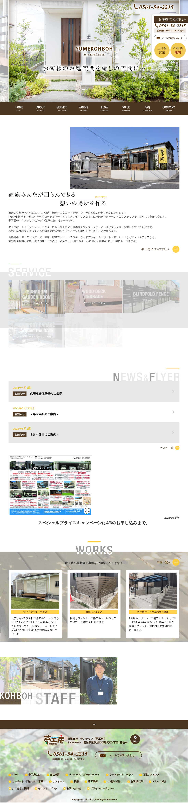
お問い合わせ (74, 788)
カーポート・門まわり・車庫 (27, 781)
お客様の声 (137, 781)
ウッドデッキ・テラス (121, 774)
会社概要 (54, 774)
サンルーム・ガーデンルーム (84, 774)
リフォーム (58, 781)
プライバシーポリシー (102, 788)
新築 (76, 781)
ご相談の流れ (114, 781)
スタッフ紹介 (159, 781)
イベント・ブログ (47, 788)
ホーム (15, 774)
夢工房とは (35, 774)
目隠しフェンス (151, 774)
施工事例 (93, 781)
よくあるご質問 (20, 788)
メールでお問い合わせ (122, 755)
